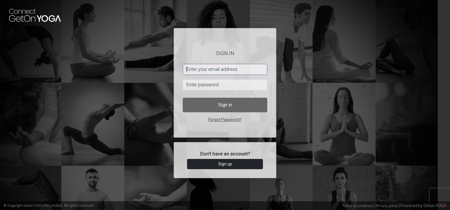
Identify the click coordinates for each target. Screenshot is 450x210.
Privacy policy (387, 206)
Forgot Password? (225, 119)
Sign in (225, 105)
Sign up (225, 164)
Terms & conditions (358, 206)
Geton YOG (434, 205)
